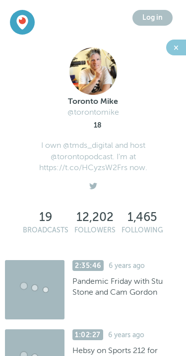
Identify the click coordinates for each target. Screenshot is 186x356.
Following (142, 230)
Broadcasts (45, 230)
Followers (95, 230)
